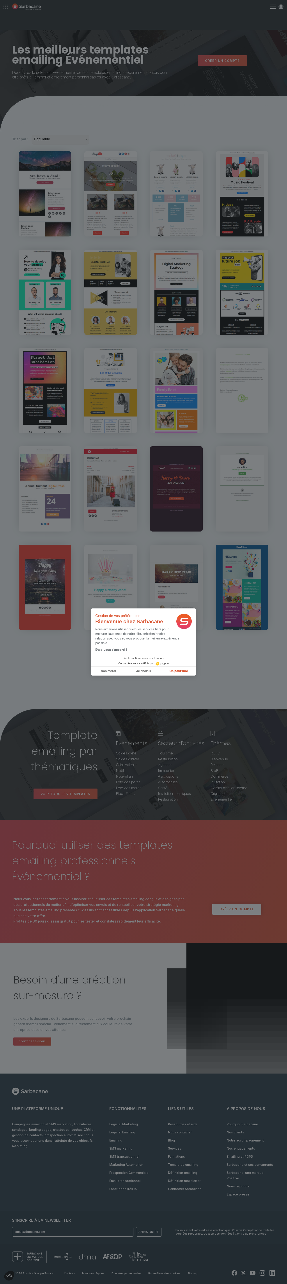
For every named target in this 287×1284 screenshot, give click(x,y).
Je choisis (143, 671)
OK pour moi (179, 671)
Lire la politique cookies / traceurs (143, 658)
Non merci (108, 671)
